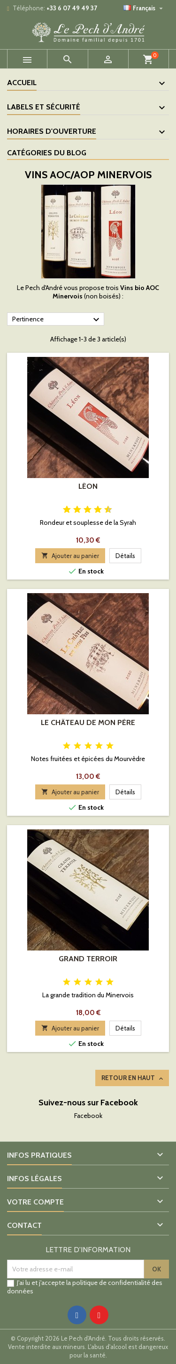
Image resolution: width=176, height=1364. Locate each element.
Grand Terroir (88, 958)
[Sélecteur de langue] (144, 8)
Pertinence (57, 319)
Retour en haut (133, 1078)
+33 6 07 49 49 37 (71, 8)
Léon (88, 486)
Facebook (88, 1115)
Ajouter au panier (70, 555)
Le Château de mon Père (88, 722)
